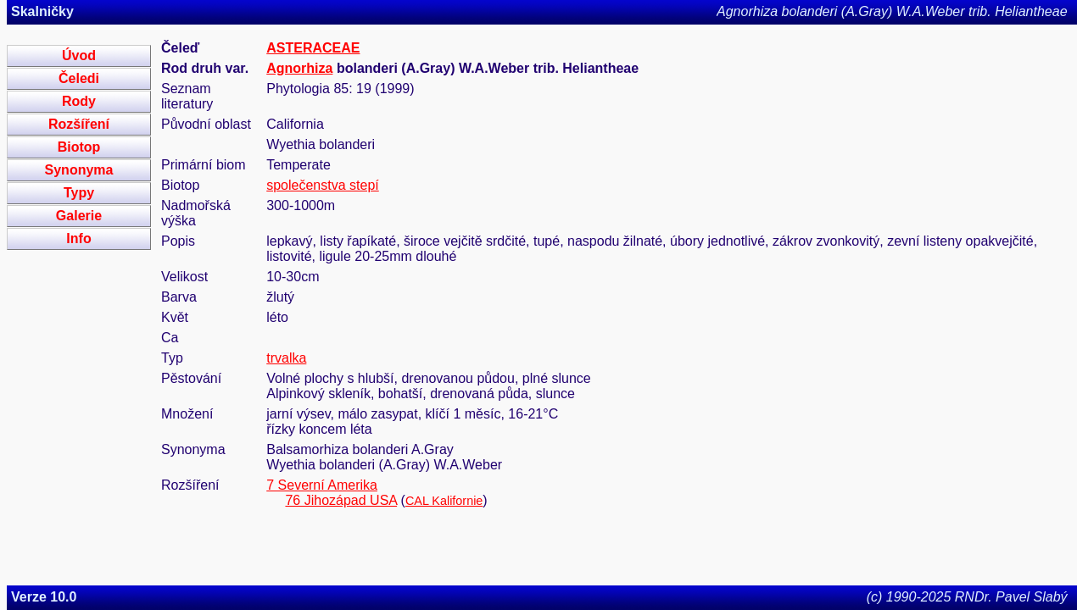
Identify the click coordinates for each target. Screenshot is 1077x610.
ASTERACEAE (313, 48)
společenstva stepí (322, 185)
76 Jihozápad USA (341, 500)
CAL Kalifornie (444, 500)
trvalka (286, 358)
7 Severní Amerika (321, 485)
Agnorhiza (299, 68)
